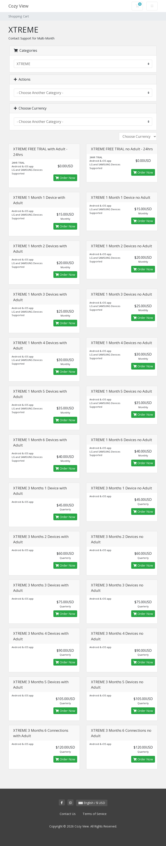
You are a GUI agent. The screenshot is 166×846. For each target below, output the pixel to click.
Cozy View (18, 6)
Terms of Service (95, 814)
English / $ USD (91, 803)
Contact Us (68, 814)
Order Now (65, 178)
